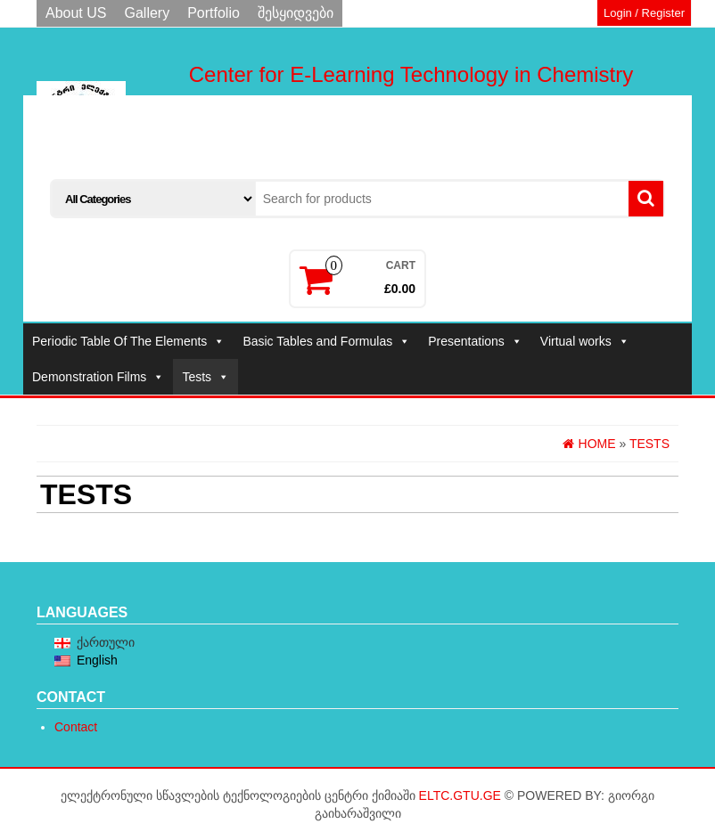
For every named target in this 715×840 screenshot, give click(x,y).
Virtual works (584, 341)
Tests (205, 377)
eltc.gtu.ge (460, 795)
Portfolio (213, 12)
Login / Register (644, 13)
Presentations (475, 341)
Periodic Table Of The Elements (128, 341)
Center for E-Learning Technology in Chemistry (411, 74)
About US (75, 12)
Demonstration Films (98, 377)
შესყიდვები (295, 12)
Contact (75, 727)
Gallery (146, 12)
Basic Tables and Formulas (326, 341)
